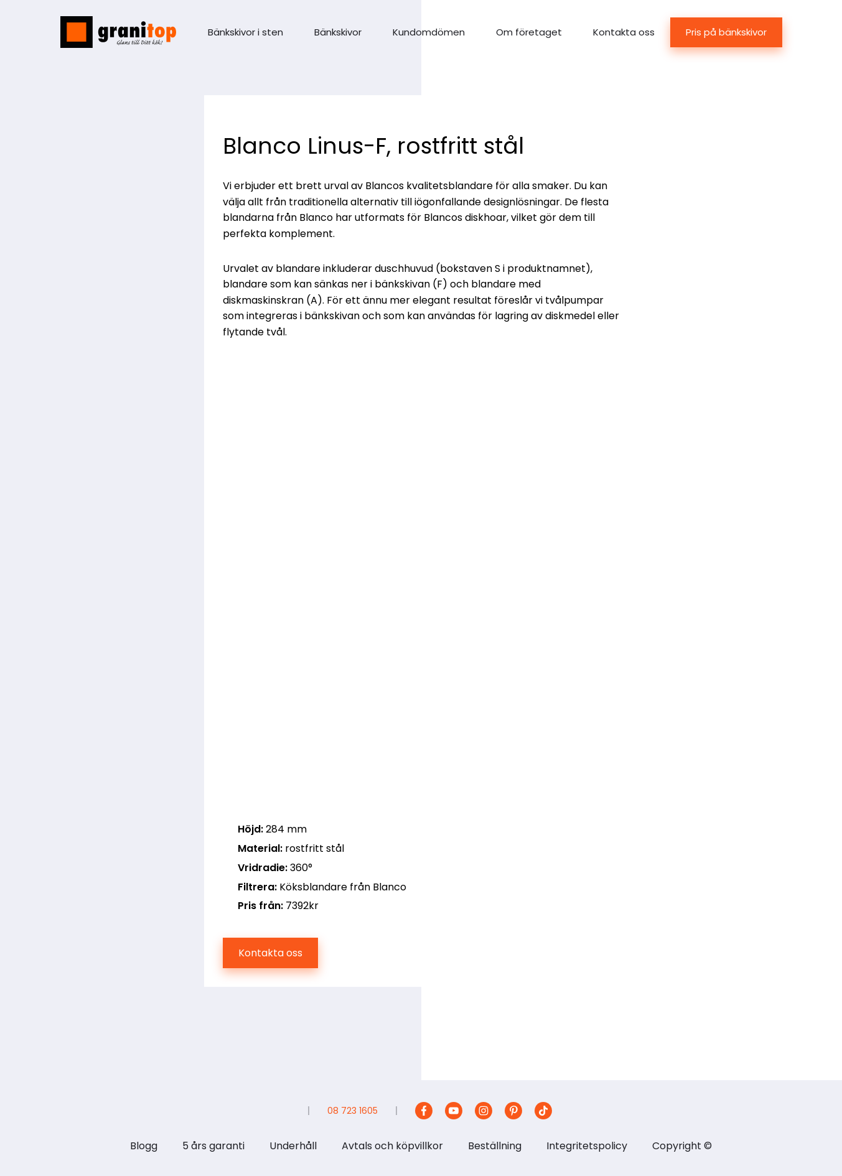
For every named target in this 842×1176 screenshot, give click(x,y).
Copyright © (682, 1146)
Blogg (143, 1146)
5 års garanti (213, 1146)
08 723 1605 (352, 1110)
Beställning (495, 1146)
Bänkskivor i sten (245, 32)
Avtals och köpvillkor (392, 1146)
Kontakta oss (624, 32)
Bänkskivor (338, 32)
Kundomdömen (429, 32)
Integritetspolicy (586, 1146)
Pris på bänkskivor (726, 32)
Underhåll (293, 1146)
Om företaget (529, 32)
